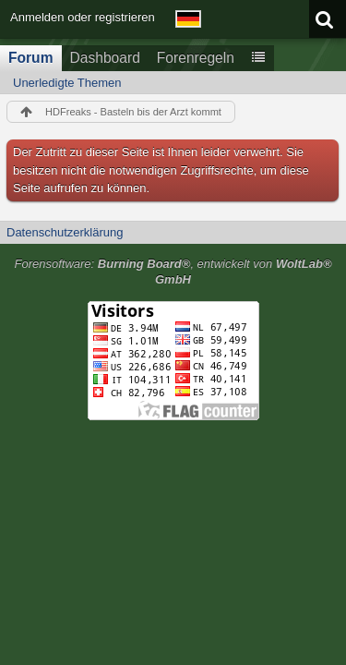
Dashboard (105, 58)
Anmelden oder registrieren (82, 17)
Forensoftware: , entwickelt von (172, 271)
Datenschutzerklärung (64, 232)
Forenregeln (195, 58)
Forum (31, 58)
